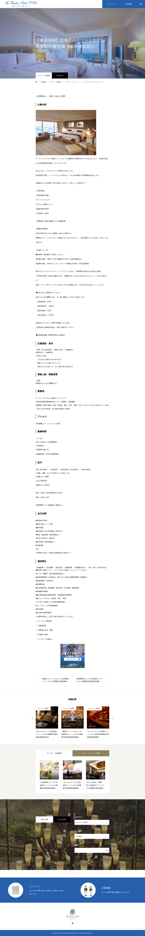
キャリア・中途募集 (43, 75)
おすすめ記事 (62, 819)
